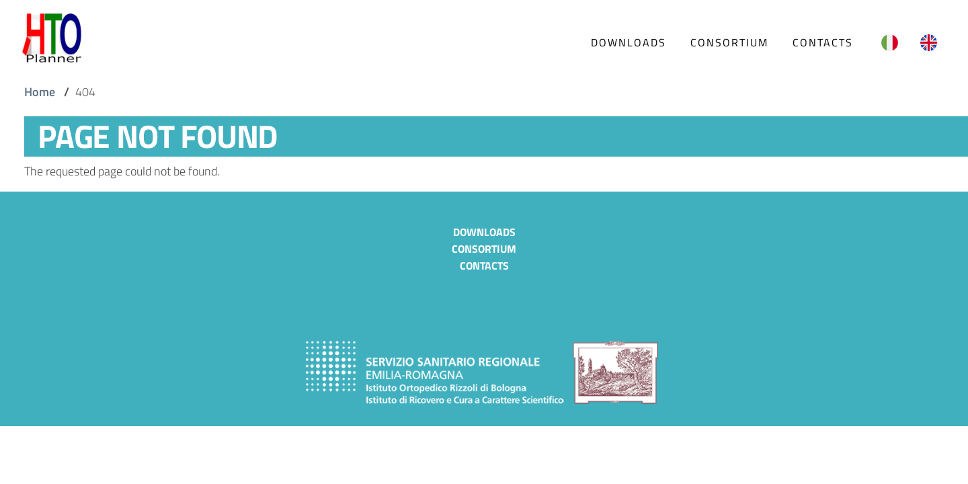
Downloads (484, 232)
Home (39, 92)
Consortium (484, 249)
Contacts (484, 265)
